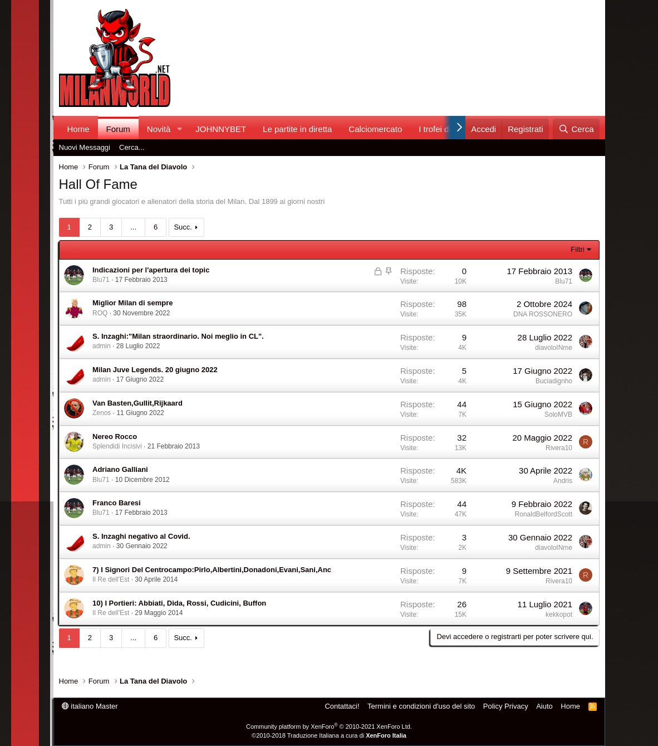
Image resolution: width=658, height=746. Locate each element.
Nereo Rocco (114, 436)
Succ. (183, 227)
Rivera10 (559, 448)
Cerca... (132, 147)
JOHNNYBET (220, 129)
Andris (562, 481)
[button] (179, 129)
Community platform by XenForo (329, 726)
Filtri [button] (578, 249)
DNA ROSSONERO (542, 314)
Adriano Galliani (120, 469)
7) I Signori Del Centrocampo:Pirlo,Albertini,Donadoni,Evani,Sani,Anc (211, 569)
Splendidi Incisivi (117, 446)
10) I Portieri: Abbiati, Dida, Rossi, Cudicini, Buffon (179, 603)
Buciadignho (554, 381)
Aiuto (544, 706)
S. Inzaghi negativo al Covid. (141, 536)
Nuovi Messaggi (85, 147)
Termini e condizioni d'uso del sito (421, 706)
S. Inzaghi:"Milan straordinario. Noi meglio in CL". (178, 336)
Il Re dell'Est (110, 579)
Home (78, 129)
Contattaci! (342, 706)
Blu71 (101, 280)
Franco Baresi (116, 503)
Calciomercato (375, 129)
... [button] (133, 227)
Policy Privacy (505, 706)
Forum (118, 129)
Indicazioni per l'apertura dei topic (150, 270)
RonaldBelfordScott (543, 514)
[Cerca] (576, 129)
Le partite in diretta (297, 129)
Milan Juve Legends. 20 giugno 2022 (155, 369)
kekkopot (559, 614)
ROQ (99, 313)
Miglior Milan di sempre (132, 303)
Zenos (101, 413)
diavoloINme (553, 348)
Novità (159, 129)
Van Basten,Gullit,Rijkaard (137, 403)
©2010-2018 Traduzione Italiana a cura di (329, 735)
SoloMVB (558, 414)
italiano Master (90, 706)
